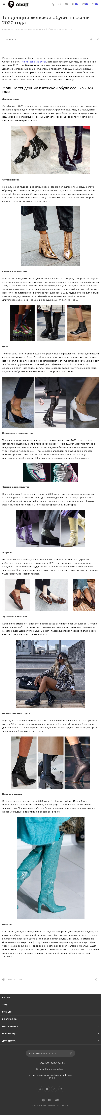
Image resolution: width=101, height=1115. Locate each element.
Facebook (47, 1089)
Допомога (8, 1041)
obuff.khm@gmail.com (52, 1069)
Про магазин (10, 1026)
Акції (5, 1004)
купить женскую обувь (33, 61)
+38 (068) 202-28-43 (51, 1063)
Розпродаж (9, 1019)
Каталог (7, 997)
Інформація (9, 1033)
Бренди (7, 1012)
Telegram (61, 1089)
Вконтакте (40, 1089)
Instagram (54, 1089)
